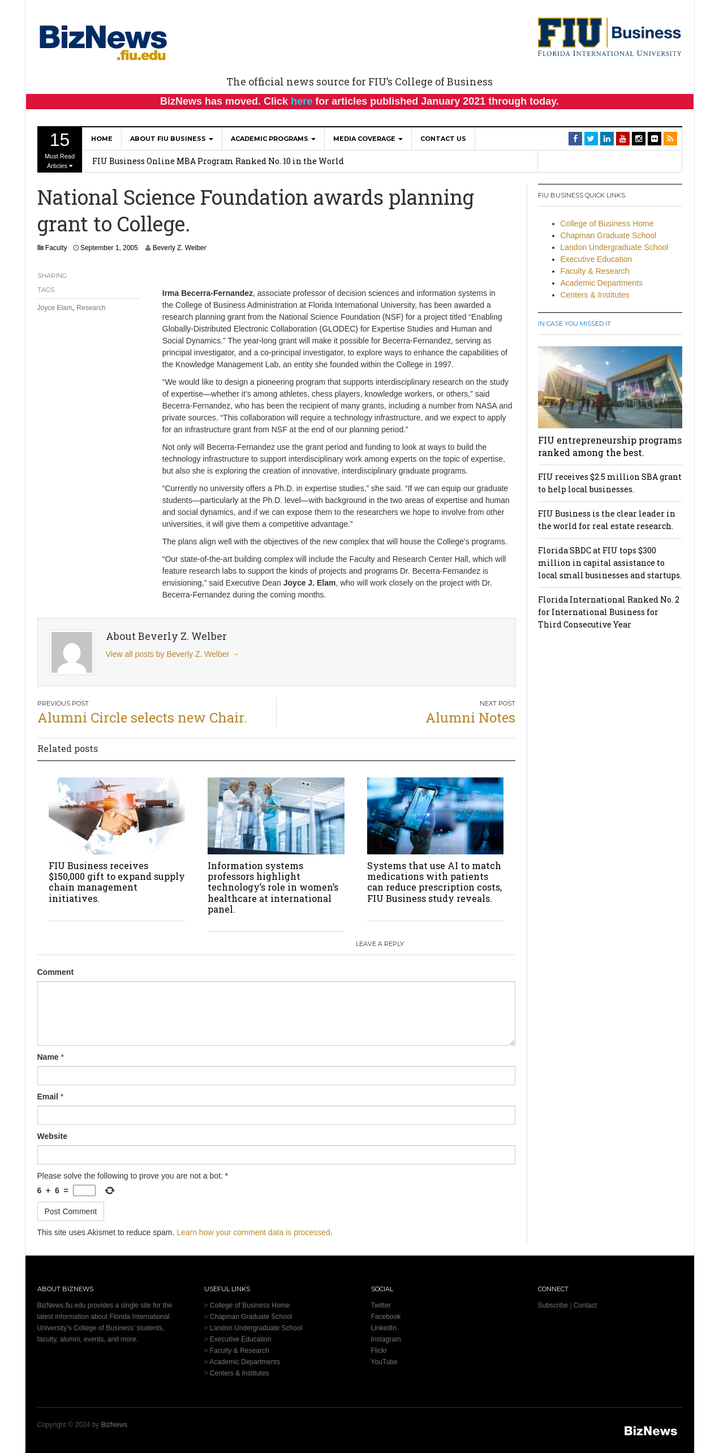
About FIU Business (171, 139)
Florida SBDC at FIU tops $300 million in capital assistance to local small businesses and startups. (610, 563)
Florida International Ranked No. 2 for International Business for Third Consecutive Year (608, 612)
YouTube (384, 1362)
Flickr (379, 1351)
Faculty (56, 248)
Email (47, 1096)
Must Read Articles (60, 149)
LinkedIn (384, 1328)
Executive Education (596, 259)
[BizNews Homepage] (103, 40)
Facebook (386, 1317)
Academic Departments (602, 282)
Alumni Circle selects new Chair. (142, 717)
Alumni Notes (470, 717)
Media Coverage (368, 139)
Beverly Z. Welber (179, 248)
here (301, 101)
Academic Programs (273, 139)
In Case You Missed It (574, 324)
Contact (585, 1305)
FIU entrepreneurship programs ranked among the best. (610, 446)
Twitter (381, 1305)
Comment (55, 972)
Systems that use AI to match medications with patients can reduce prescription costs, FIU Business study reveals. (434, 881)
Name (48, 1056)
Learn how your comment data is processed (253, 1232)
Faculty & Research (595, 271)
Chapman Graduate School (609, 235)
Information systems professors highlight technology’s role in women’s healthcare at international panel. (273, 887)
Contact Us (443, 139)
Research (90, 308)
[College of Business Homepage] (610, 36)
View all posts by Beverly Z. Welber (173, 654)
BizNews (114, 1425)
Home (102, 139)
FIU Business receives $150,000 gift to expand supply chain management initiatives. (117, 881)
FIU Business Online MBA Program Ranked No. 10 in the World (218, 161)
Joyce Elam (54, 308)
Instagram (386, 1339)
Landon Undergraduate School (615, 247)
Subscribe (553, 1305)
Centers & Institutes (595, 294)
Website (52, 1136)
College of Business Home (607, 223)
